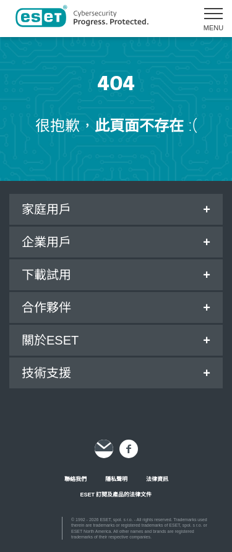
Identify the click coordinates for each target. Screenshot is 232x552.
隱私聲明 (116, 479)
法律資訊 (157, 479)
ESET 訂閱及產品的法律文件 (116, 494)
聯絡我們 (75, 479)
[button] (209, 18)
